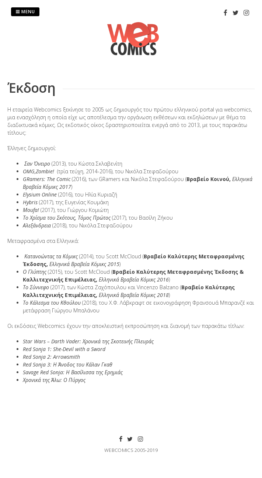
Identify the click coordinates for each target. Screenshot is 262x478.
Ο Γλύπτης (34, 271)
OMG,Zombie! (38, 171)
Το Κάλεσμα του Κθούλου (52, 302)
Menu (25, 11)
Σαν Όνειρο (37, 163)
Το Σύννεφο (36, 287)
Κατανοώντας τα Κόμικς (51, 256)
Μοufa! (31, 209)
